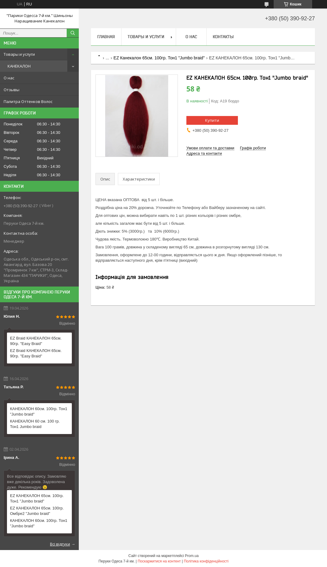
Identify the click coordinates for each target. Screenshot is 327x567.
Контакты (223, 36)
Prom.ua (192, 556)
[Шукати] (73, 33)
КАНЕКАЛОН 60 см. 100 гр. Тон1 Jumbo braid (35, 424)
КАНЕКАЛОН (19, 66)
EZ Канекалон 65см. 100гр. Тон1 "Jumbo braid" (159, 57)
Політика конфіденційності (206, 561)
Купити (212, 120)
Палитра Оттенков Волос (28, 101)
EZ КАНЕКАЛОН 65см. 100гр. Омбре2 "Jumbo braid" (37, 511)
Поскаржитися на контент (159, 561)
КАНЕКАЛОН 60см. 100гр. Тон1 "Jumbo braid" (38, 411)
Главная (106, 36)
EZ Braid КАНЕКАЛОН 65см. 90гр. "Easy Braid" (36, 341)
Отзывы (11, 89)
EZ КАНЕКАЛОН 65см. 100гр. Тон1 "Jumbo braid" (37, 498)
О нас (9, 78)
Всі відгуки (60, 544)
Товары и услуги (19, 54)
